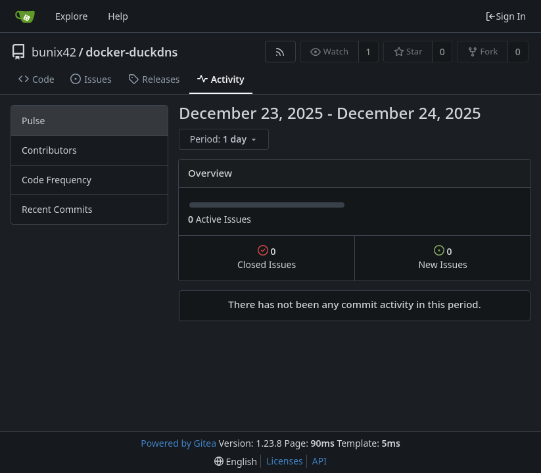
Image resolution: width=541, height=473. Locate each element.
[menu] (225, 139)
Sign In (505, 16)
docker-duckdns (131, 51)
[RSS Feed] (280, 51)
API (319, 461)
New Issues (442, 258)
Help (118, 16)
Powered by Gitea (178, 443)
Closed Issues (266, 258)
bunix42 (54, 51)
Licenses (284, 461)
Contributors (49, 150)
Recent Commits (57, 209)
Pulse (33, 120)
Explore (71, 16)
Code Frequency (56, 179)
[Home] (25, 16)
